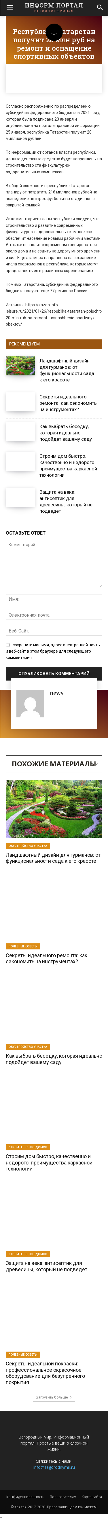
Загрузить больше (54, 1397)
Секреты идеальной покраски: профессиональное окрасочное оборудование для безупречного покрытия (45, 1373)
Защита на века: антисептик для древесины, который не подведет (46, 1266)
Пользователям (63, 1496)
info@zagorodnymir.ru (54, 1467)
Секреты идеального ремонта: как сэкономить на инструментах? (68, 403)
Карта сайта (92, 1496)
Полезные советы (23, 946)
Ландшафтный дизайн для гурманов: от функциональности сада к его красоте (53, 858)
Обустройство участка (28, 846)
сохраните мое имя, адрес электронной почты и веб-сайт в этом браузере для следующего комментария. (53, 651)
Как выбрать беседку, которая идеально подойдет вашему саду (65, 432)
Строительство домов (28, 1147)
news (56, 693)
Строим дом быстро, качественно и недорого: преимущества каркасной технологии (49, 1162)
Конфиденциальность (25, 1496)
